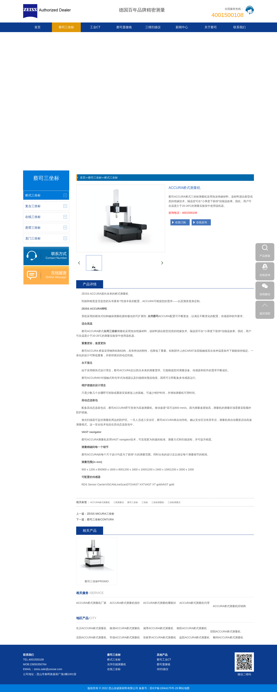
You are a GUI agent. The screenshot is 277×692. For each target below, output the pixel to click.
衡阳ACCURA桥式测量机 (192, 628)
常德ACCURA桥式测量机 (125, 637)
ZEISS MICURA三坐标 (100, 513)
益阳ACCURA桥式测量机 (194, 637)
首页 (37, 27)
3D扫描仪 (162, 669)
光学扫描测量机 (116, 664)
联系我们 (239, 27)
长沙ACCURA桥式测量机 (91, 628)
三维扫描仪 (153, 27)
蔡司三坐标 (66, 27)
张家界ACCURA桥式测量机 (159, 637)
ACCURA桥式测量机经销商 (229, 606)
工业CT (95, 27)
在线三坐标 (114, 669)
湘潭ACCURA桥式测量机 (158, 628)
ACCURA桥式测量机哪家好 (159, 602)
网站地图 (184, 688)
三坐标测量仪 (174, 502)
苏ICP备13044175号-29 (164, 688)
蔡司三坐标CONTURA (100, 519)
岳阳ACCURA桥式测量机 (91, 637)
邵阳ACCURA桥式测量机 (225, 631)
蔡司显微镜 (124, 27)
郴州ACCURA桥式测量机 (228, 637)
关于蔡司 (210, 27)
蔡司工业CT (164, 659)
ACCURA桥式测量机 (100, 502)
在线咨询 (201, 222)
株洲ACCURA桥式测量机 (125, 628)
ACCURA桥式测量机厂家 (91, 602)
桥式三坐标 (111, 177)
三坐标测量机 (157, 502)
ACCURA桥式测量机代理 (194, 602)
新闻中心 (182, 27)
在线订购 (180, 222)
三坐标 (145, 502)
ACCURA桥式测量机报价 (125, 602)
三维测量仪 (118, 502)
